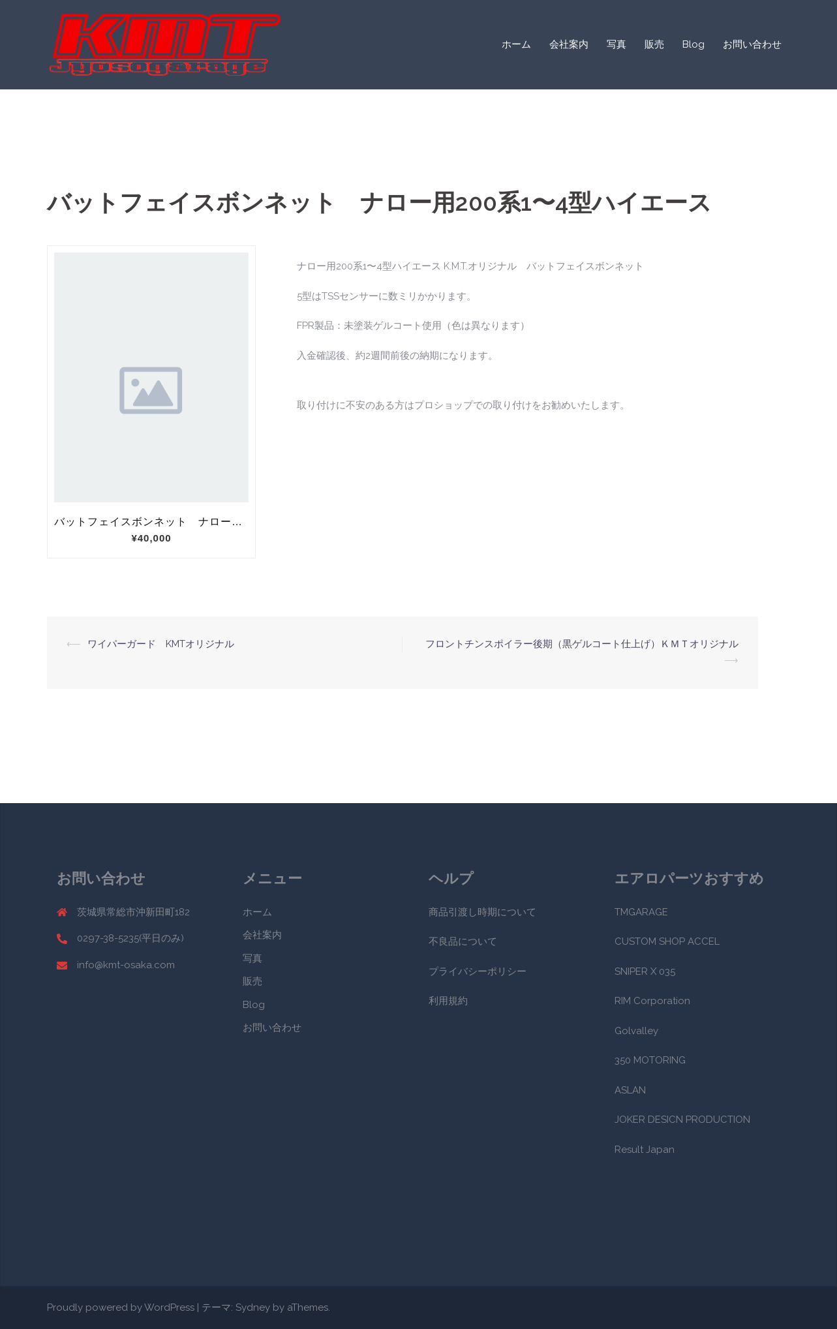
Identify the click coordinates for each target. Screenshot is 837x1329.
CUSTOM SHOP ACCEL (667, 941)
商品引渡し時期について (482, 912)
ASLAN (630, 1090)
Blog (693, 44)
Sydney (253, 1307)
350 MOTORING (650, 1060)
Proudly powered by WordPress (120, 1307)
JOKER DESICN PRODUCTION (682, 1119)
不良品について (463, 941)
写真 (616, 44)
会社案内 (568, 44)
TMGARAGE (641, 912)
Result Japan (645, 1149)
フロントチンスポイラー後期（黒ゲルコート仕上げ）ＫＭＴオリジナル (586, 644)
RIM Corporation (652, 1001)
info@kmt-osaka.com (126, 965)
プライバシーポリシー (477, 971)
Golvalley (636, 1031)
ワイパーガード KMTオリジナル (160, 644)
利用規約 (448, 1001)
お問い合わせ (752, 44)
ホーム (516, 44)
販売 (654, 44)
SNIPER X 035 (645, 971)
